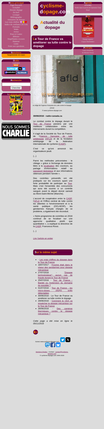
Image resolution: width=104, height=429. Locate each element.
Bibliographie (16, 17)
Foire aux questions (16, 46)
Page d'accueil (16, 5)
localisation (49, 166)
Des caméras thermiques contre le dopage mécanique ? (55, 311)
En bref (16, 12)
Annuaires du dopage (16, 20)
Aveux (16, 32)
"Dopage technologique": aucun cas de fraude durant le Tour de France (55, 275)
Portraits (16, 27)
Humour (16, 41)
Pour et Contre (16, 34)
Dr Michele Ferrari (88, 53)
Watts (16, 29)
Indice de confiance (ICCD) (16, 24)
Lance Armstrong (88, 50)
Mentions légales (41, 352)
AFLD (48, 139)
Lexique (16, 15)
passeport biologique (43, 171)
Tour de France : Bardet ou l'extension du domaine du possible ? (55, 283)
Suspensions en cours (16, 55)
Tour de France (42, 124)
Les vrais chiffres (16, 22)
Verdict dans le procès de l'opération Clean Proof (88, 7)
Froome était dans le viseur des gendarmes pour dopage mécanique (55, 267)
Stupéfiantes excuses (16, 39)
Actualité (16, 7)
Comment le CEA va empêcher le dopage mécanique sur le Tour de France (55, 303)
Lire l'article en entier (43, 238)
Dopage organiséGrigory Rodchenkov (87, 30)
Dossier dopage (16, 10)
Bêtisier (16, 36)
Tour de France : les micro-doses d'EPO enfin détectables (55, 290)
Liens (16, 44)
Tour (70, 183)
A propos (16, 63)
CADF (62, 144)
